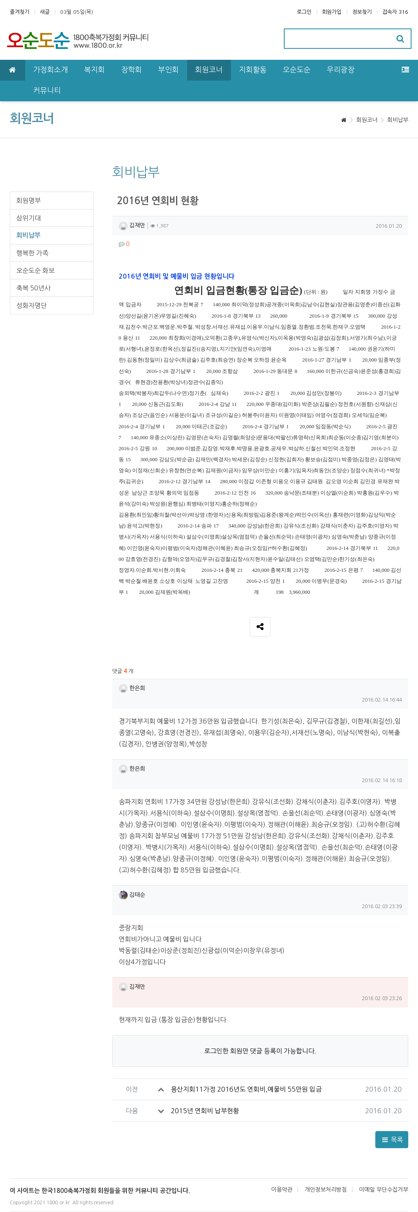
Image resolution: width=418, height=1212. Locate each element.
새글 (45, 12)
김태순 (132, 895)
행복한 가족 (32, 253)
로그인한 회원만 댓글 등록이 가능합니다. (260, 1051)
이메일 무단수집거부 (383, 1189)
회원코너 (366, 120)
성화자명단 (31, 305)
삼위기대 (28, 218)
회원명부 (28, 200)
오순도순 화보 (35, 270)
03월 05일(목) (76, 12)
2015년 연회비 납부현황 (205, 1110)
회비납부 (397, 120)
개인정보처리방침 (326, 1189)
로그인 (304, 12)
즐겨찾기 (19, 12)
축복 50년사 (33, 288)
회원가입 (332, 12)
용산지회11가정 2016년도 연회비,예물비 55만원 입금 (246, 1089)
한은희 (132, 688)
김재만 (132, 225)
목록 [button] (392, 1139)
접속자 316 (395, 12)
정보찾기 (362, 12)
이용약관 (281, 1189)
